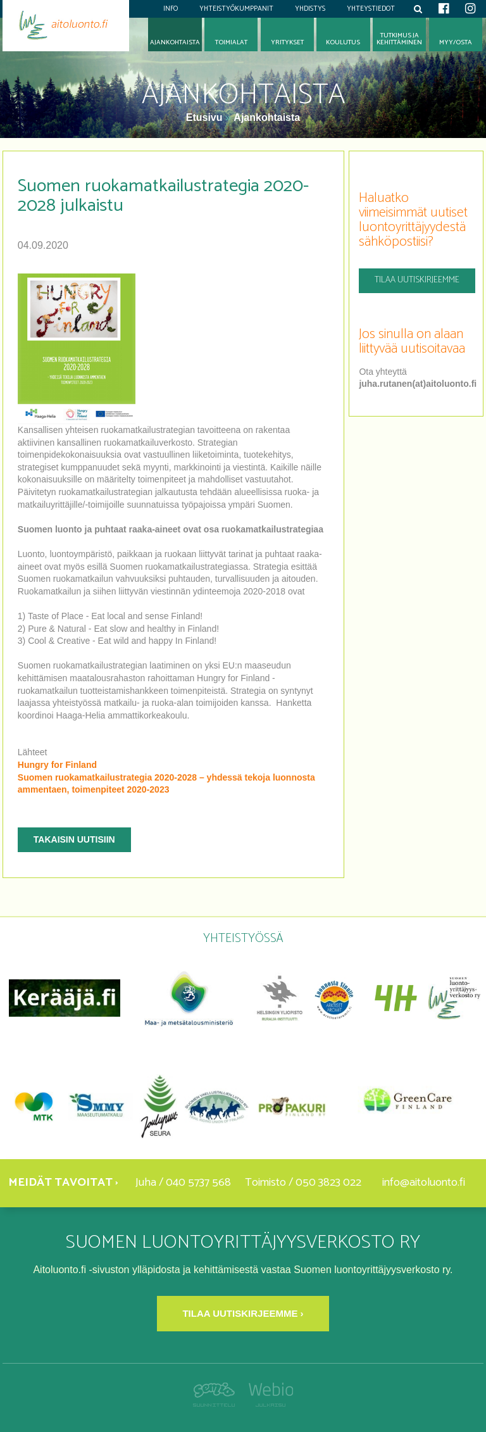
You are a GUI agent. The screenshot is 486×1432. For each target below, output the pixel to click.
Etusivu (205, 117)
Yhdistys (310, 9)
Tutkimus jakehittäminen (399, 39)
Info (170, 9)
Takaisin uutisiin (74, 839)
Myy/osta (455, 42)
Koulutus (343, 42)
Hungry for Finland (57, 765)
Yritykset (287, 42)
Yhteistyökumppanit (236, 9)
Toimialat (231, 42)
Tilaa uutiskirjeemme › (242, 1313)
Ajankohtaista (267, 117)
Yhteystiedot (371, 9)
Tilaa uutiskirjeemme (417, 280)
